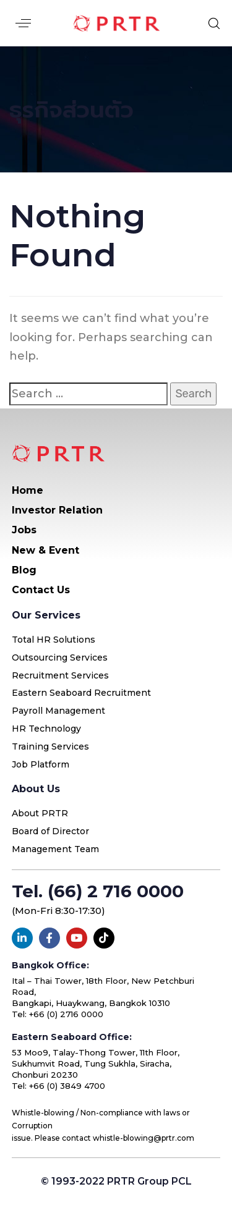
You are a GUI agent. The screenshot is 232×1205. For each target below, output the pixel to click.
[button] (23, 23)
